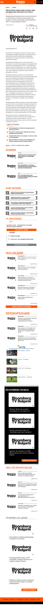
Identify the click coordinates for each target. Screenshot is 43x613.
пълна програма (21, 245)
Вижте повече (29, 460)
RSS (38, 599)
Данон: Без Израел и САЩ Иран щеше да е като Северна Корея (26, 288)
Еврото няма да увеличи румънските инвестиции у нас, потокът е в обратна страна (27, 474)
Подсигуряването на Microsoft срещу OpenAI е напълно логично (22, 128)
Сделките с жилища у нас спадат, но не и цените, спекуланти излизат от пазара (27, 507)
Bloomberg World (21, 256)
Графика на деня (16, 518)
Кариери (6, 599)
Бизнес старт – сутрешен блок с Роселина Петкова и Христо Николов (19, 225)
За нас (27, 599)
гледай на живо (21, 230)
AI (16, 145)
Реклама (12, 599)
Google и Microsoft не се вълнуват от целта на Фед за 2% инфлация (23, 136)
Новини (11, 150)
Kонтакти (33, 599)
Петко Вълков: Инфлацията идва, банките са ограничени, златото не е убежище (27, 485)
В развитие (20, 471)
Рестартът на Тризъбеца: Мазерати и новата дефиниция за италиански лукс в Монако (27, 320)
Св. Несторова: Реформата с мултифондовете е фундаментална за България (26, 496)
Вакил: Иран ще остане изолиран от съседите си (27, 258)
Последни (14, 253)
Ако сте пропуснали (19, 467)
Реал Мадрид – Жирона (18, 353)
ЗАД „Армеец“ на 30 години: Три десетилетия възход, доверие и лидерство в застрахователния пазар (26, 330)
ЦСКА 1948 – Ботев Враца (19, 370)
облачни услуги (20, 145)
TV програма (14, 218)
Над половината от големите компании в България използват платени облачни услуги (27, 279)
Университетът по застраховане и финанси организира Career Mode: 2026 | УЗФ (27, 339)
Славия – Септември (18, 362)
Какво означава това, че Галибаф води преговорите (26, 268)
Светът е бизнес (20, 163)
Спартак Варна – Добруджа (19, 379)
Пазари (19, 173)
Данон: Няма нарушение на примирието (25, 298)
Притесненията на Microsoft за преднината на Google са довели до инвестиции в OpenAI (22, 140)
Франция (27, 145)
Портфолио (20, 599)
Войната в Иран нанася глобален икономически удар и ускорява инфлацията (22, 581)
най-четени (13, 188)
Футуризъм (20, 152)
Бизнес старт (20, 482)
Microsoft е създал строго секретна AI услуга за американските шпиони (22, 132)
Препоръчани (18, 313)
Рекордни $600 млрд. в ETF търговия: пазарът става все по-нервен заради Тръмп (21, 559)
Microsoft (13, 145)
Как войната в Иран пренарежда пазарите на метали (22, 538)
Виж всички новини (21, 307)
